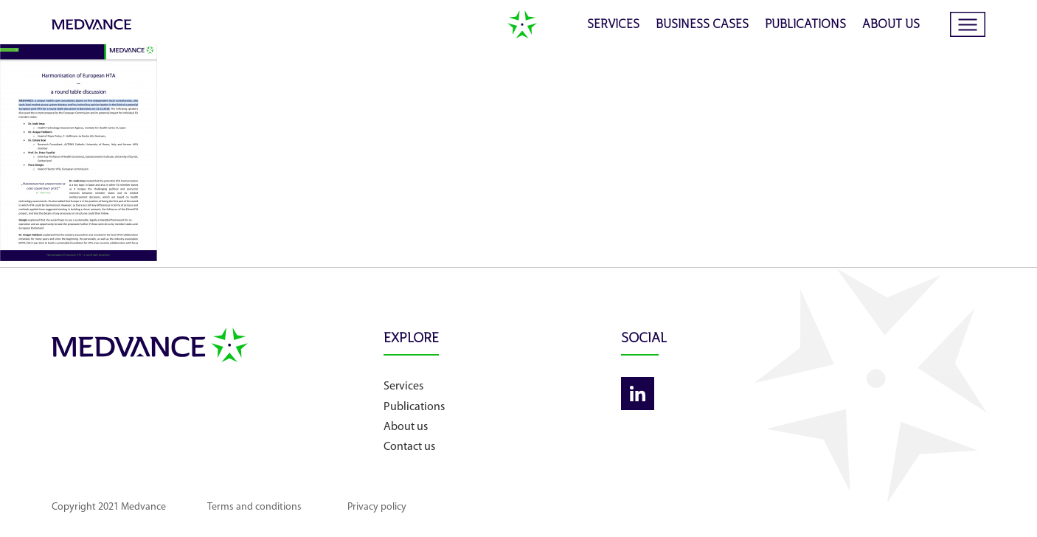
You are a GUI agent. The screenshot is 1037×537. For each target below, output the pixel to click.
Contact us (409, 447)
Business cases (702, 25)
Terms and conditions (254, 507)
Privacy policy (376, 507)
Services (613, 25)
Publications (805, 25)
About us (891, 25)
